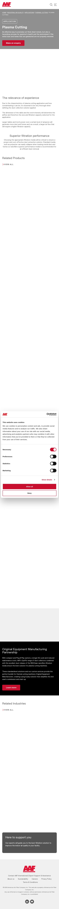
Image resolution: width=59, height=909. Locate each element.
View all (9, 164)
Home (4, 12)
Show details (47, 480)
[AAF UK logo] (6, 4)
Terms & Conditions (30, 882)
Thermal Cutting (41, 12)
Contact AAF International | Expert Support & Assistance (29, 876)
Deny (29, 493)
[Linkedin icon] (27, 902)
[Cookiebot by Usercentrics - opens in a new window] (46, 414)
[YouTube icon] (32, 902)
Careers (35, 879)
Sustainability (23, 879)
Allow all (29, 486)
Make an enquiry (13, 43)
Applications (29, 12)
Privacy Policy (46, 879)
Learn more (11, 687)
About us (11, 879)
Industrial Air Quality (15, 12)
